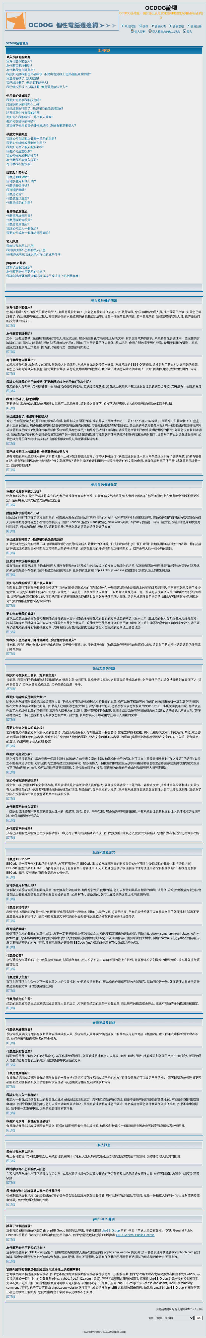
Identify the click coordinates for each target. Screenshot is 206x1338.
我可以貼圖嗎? (16, 190)
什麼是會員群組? (17, 224)
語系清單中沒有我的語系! (23, 113)
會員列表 (158, 26)
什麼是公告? (14, 194)
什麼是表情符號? (17, 185)
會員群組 (176, 26)
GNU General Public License (135, 1235)
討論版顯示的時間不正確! (23, 104)
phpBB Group (111, 1230)
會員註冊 (194, 26)
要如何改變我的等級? (20, 121)
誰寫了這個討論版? (19, 267)
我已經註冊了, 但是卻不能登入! (27, 82)
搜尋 (143, 26)
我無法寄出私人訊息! (20, 246)
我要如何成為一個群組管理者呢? (28, 233)
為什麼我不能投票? (19, 164)
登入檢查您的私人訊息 (164, 31)
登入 (187, 31)
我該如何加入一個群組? (22, 228)
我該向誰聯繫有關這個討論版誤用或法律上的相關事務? (43, 276)
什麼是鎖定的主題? (19, 202)
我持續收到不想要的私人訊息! (26, 250)
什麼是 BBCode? (17, 177)
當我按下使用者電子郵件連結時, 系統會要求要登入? (41, 125)
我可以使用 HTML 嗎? (21, 181)
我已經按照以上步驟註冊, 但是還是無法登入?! (37, 87)
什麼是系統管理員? (19, 215)
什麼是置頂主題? (17, 198)
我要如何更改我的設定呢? (23, 100)
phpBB (97, 1331)
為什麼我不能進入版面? (22, 160)
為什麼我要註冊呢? (19, 65)
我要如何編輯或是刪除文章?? (26, 143)
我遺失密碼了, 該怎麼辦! (22, 78)
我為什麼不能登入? (19, 61)
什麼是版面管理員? (19, 220)
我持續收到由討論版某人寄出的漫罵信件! (33, 254)
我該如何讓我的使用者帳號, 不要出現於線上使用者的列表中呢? (48, 74)
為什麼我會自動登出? (20, 70)
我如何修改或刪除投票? (22, 155)
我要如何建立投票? (19, 151)
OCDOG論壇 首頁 (17, 43)
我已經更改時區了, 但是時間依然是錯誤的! (34, 108)
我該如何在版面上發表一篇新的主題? (31, 138)
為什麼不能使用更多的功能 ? (25, 271)
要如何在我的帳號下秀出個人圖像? (29, 117)
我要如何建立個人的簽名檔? (25, 147)
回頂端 (10, 325)
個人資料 (138, 31)
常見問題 (128, 26)
